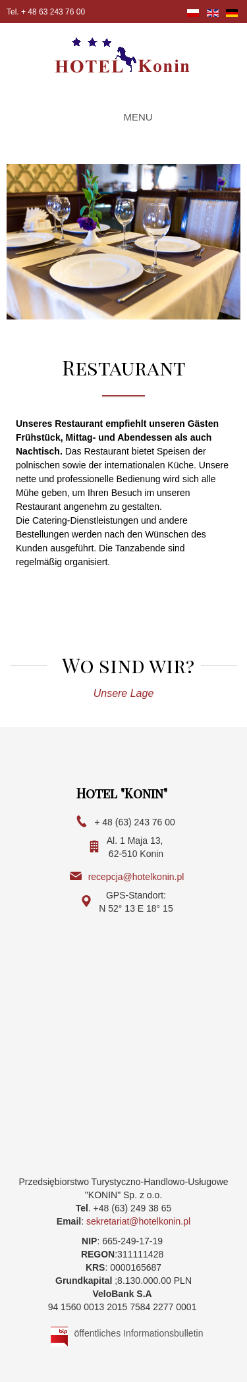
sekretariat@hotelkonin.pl (138, 1221)
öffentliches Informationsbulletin (139, 1333)
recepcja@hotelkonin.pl (136, 876)
